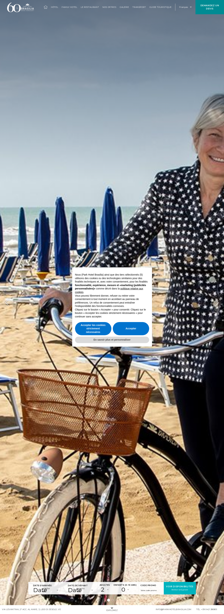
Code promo (148, 585)
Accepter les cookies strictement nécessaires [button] (93, 328)
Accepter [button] (131, 328)
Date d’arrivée (42, 585)
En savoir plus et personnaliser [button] (112, 339)
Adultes (105, 585)
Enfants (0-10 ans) (125, 585)
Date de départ (78, 585)
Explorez (112, 609)
